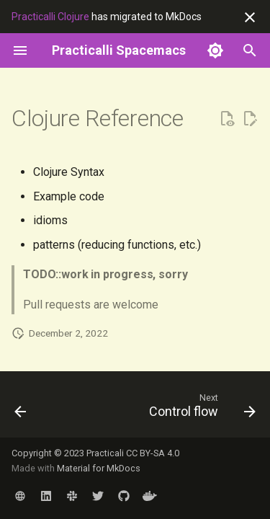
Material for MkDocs (98, 468)
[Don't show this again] (249, 17)
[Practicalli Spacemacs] (119, 50)
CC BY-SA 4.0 (152, 453)
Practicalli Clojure (50, 16)
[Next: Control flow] (200, 409)
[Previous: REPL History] (20, 409)
